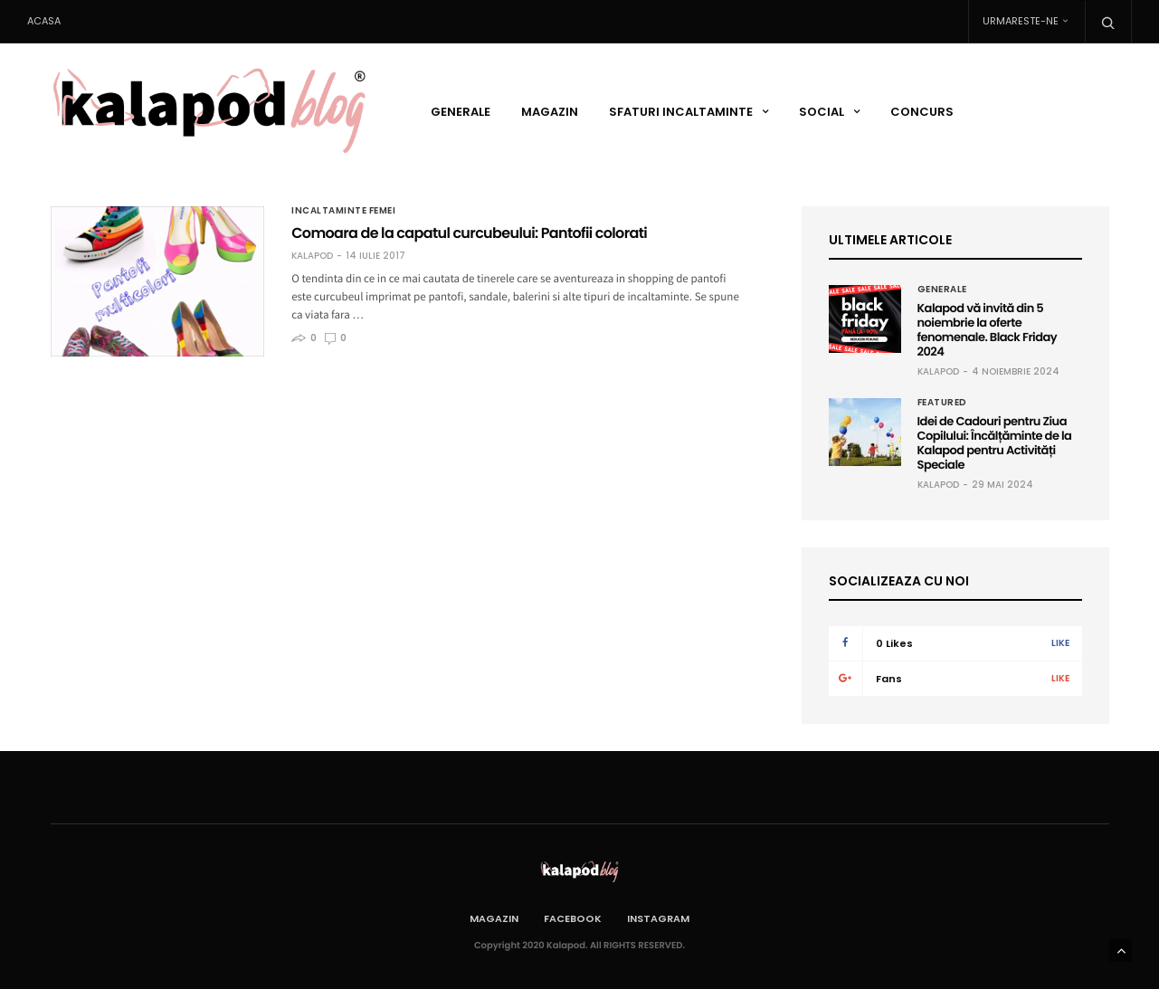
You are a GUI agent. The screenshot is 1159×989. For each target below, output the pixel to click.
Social (821, 111)
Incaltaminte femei (343, 210)
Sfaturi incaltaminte (681, 111)
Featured (942, 402)
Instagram (658, 918)
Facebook (573, 918)
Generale (460, 111)
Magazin (549, 111)
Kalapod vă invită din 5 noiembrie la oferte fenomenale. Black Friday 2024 (987, 330)
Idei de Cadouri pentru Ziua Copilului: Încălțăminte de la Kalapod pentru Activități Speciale (994, 443)
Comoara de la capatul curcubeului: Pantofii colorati (469, 233)
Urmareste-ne (1021, 21)
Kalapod (312, 256)
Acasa (44, 21)
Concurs (922, 111)
